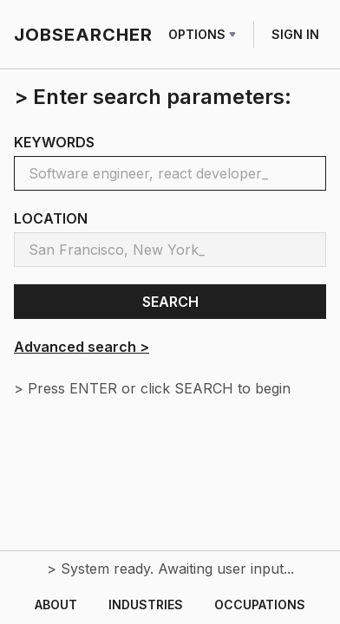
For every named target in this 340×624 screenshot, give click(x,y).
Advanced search (81, 346)
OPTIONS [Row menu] (202, 34)
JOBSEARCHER (83, 34)
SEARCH (170, 301)
